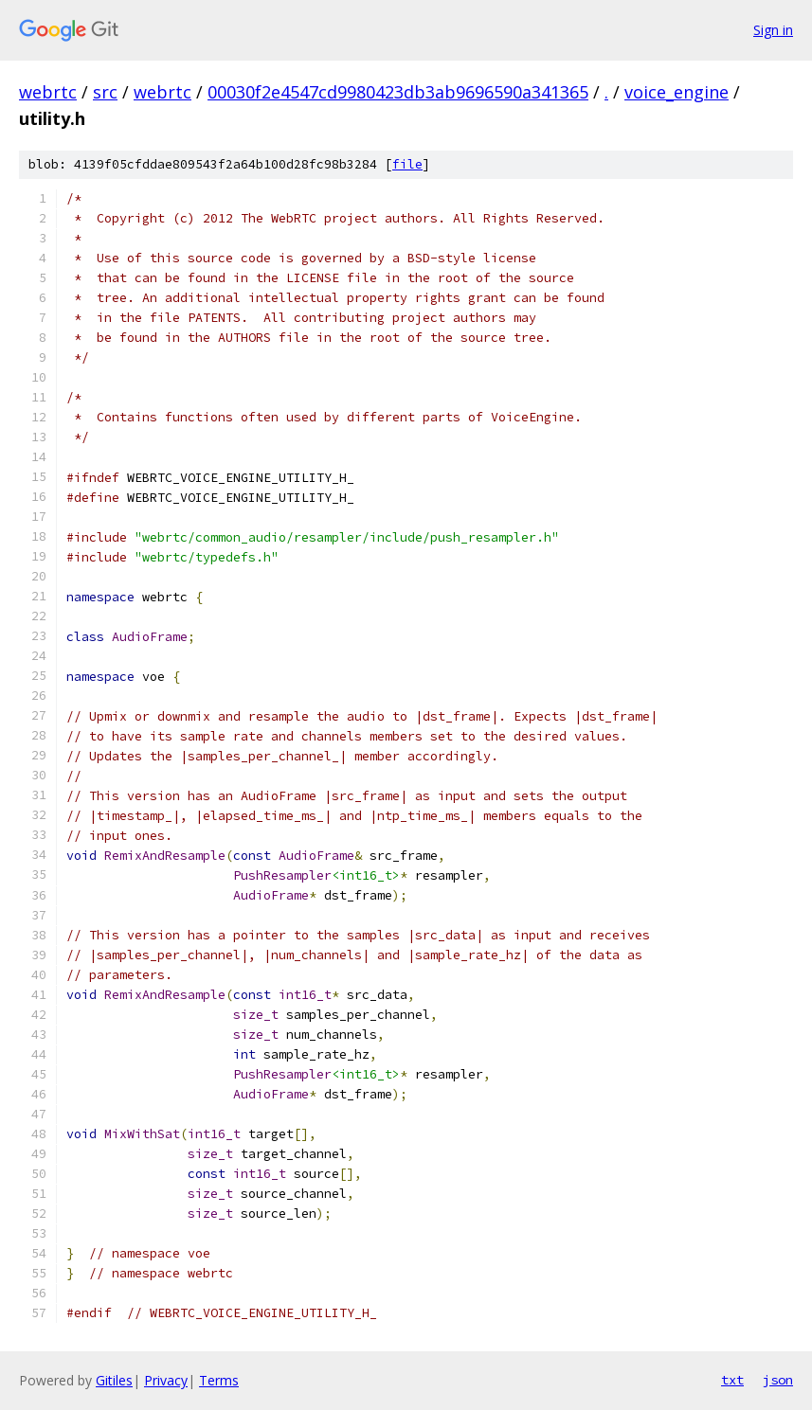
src (105, 91)
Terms (219, 1380)
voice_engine (676, 91)
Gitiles (114, 1380)
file (407, 164)
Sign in (773, 30)
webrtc (48, 91)
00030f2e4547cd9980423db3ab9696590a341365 (398, 91)
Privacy (166, 1380)
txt (732, 1379)
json (778, 1379)
